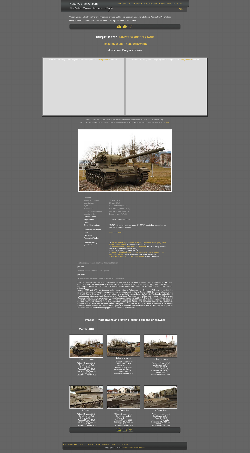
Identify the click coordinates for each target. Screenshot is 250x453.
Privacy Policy (139, 447)
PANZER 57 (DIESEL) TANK (136, 37)
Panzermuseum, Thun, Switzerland (125, 43)
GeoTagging (177, 4)
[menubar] (150, 4)
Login (180, 9)
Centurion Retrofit (116, 232)
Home (119, 4)
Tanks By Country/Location (134, 4)
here (167, 122)
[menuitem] (119, 4)
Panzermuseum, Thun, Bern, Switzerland (129, 247)
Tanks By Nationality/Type (159, 4)
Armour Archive (127, 447)
